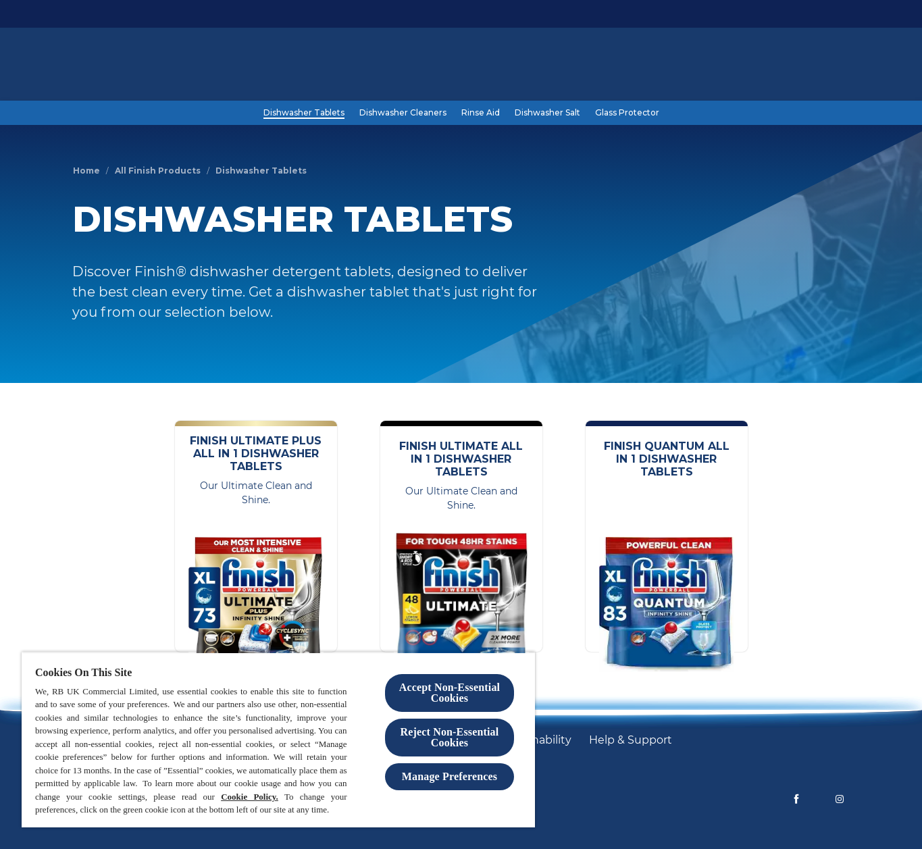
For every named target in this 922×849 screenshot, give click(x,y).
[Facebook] (796, 799)
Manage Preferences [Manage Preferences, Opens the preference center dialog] (449, 776)
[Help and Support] (766, 65)
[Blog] (695, 65)
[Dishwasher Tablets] (304, 113)
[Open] (836, 65)
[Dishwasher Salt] (547, 113)
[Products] (645, 65)
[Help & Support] (630, 740)
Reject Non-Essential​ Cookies (450, 737)
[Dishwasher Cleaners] (403, 113)
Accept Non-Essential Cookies (449, 692)
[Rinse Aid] (481, 113)
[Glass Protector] (627, 113)
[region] (278, 739)
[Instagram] (839, 799)
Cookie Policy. (249, 797)
